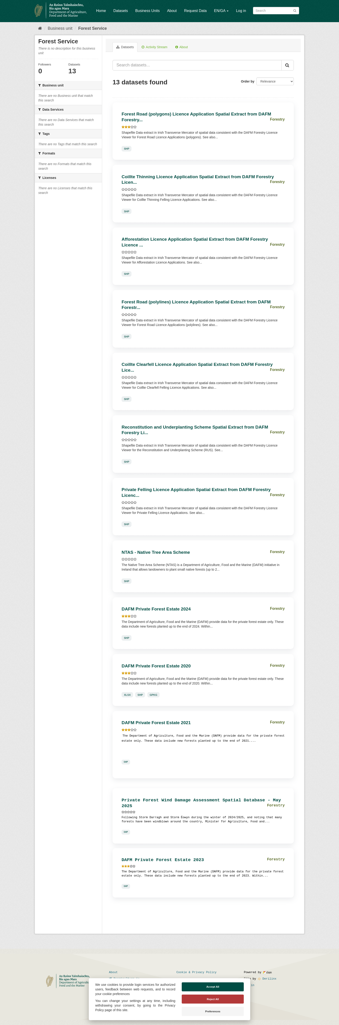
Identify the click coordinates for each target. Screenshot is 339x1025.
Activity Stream (154, 47)
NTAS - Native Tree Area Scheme (156, 552)
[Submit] (295, 10)
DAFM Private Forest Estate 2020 (156, 666)
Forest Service (92, 28)
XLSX (127, 694)
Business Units (147, 11)
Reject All (213, 999)
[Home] (40, 28)
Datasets (120, 11)
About (172, 11)
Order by (247, 81)
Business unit (60, 28)
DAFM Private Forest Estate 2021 (156, 722)
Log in (241, 11)
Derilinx (267, 979)
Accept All (212, 986)
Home (101, 11)
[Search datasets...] (197, 65)
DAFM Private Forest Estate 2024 (156, 609)
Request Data (195, 11)
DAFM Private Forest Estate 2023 (163, 859)
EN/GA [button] (221, 11)
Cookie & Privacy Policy (196, 972)
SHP (126, 148)
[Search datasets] (276, 10)
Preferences (212, 1011)
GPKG (153, 694)
